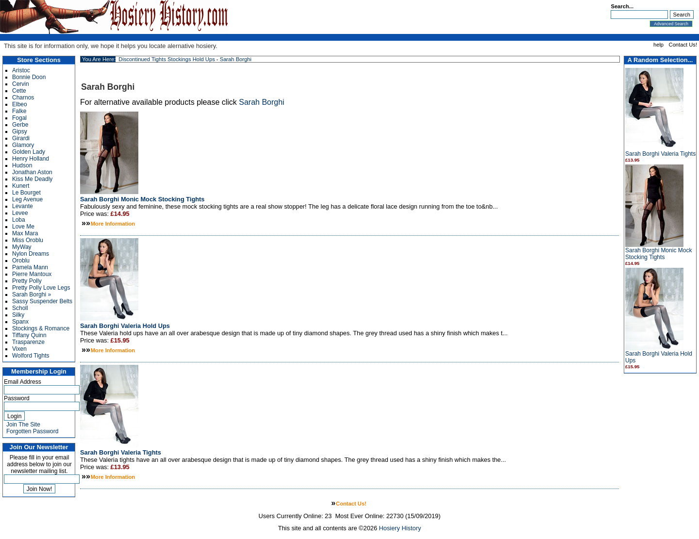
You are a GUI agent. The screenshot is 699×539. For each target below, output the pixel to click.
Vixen (19, 348)
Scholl (20, 308)
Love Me (23, 226)
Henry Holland (30, 158)
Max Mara (25, 233)
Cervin (20, 84)
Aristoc (21, 70)
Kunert (20, 185)
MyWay (22, 247)
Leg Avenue (27, 199)
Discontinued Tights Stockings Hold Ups (166, 59)
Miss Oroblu (27, 240)
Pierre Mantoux (31, 274)
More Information (113, 224)
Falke (19, 111)
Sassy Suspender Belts (42, 301)
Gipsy (19, 131)
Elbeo (19, 104)
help (658, 45)
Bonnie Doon (29, 77)
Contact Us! (683, 45)
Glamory (23, 145)
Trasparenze (28, 342)
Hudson (22, 165)
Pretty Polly (27, 281)
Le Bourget (26, 192)
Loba (18, 219)
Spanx (20, 321)
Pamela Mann (30, 267)
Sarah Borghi (235, 59)
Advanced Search (671, 23)
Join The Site (23, 424)
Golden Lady (28, 151)
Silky (18, 314)
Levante (22, 206)
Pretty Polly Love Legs (41, 287)
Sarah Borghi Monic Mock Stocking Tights (658, 254)
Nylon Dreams (30, 253)
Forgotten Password (32, 431)
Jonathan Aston (32, 172)
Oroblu (21, 260)
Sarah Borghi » (31, 294)
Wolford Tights (30, 355)
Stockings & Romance (40, 328)
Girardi (21, 138)
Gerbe (20, 124)
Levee (20, 213)
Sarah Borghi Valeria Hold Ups (125, 325)
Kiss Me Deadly (32, 179)
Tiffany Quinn (29, 335)
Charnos (23, 97)
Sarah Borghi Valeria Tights (660, 153)
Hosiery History (400, 528)
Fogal (19, 117)
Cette (19, 90)
